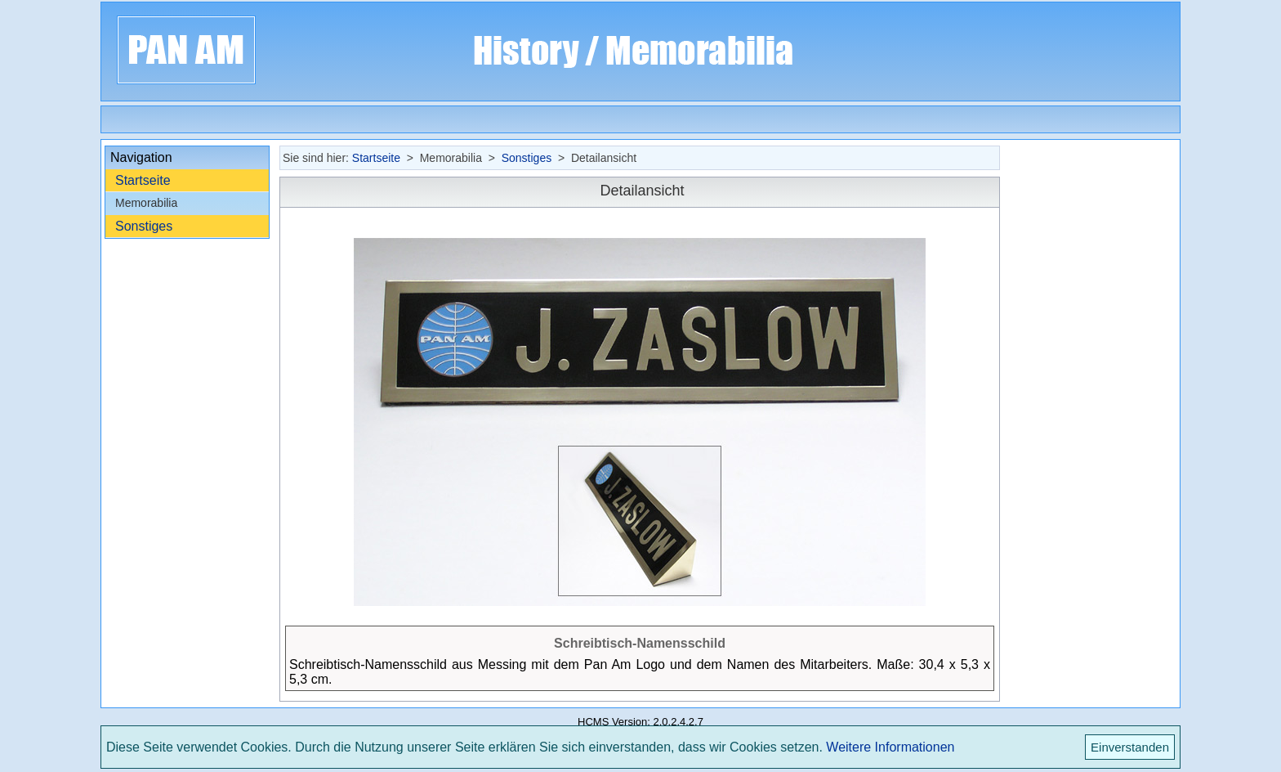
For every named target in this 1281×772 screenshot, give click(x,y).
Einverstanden (1130, 747)
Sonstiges (143, 226)
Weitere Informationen (890, 747)
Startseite (143, 180)
